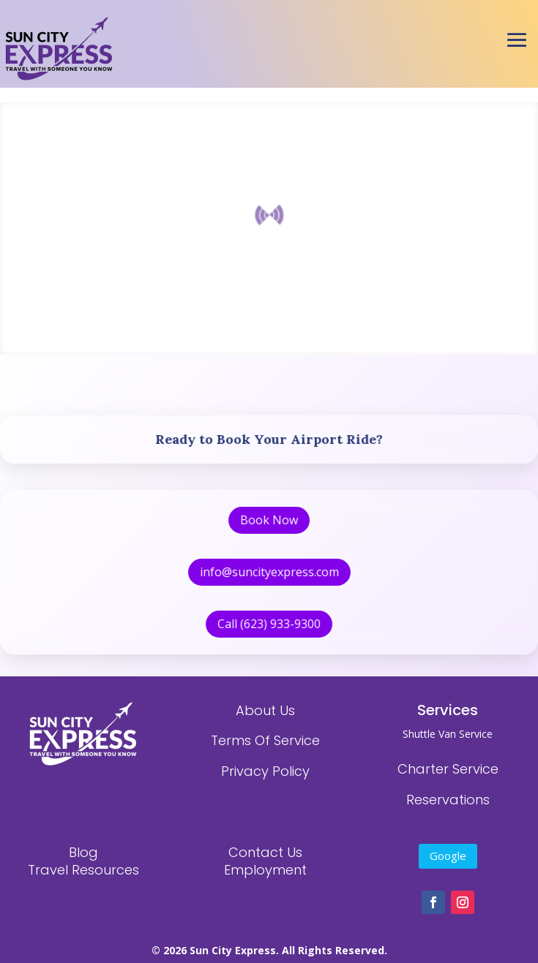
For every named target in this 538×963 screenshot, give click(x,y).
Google (448, 855)
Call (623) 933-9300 (269, 616)
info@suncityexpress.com (269, 567)
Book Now (269, 519)
